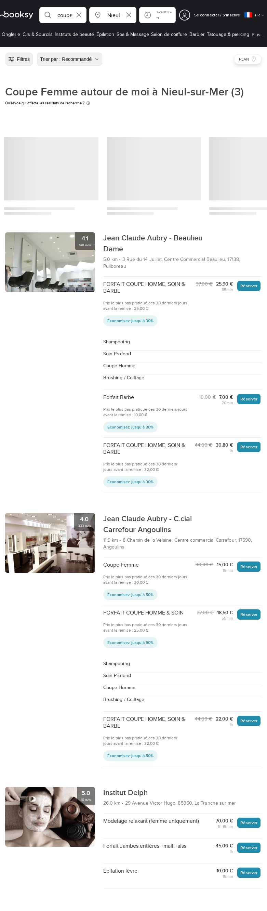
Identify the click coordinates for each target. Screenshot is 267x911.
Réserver (248, 286)
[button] (62, 15)
